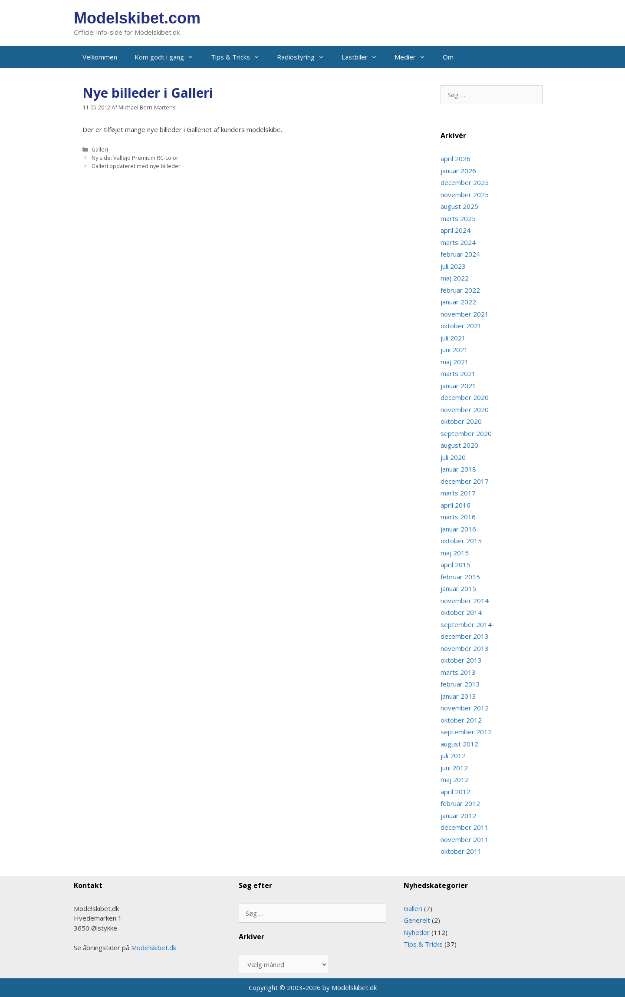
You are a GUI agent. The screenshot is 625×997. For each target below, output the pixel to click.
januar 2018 (458, 469)
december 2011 (465, 827)
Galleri (100, 149)
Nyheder (417, 932)
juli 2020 (453, 457)
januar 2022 (458, 301)
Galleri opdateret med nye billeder (136, 166)
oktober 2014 (461, 612)
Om (448, 57)
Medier (414, 57)
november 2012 (465, 707)
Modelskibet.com (137, 18)
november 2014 (465, 600)
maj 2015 (455, 552)
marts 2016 (458, 516)
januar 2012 (458, 815)
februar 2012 (460, 803)
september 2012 (466, 731)
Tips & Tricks (239, 57)
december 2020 (465, 397)
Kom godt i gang (168, 57)
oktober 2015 (461, 540)
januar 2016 (458, 529)
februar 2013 (460, 684)
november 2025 (465, 194)
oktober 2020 (461, 421)
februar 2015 (460, 576)
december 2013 (465, 636)
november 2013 (465, 648)
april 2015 (455, 564)
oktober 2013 (461, 660)
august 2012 (459, 743)
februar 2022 (460, 290)
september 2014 (466, 624)
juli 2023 (453, 266)
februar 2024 (460, 254)
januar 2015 (458, 588)
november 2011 (465, 839)
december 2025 (465, 182)
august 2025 (459, 206)
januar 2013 (458, 696)
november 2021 (465, 314)
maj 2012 (455, 779)
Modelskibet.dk (153, 947)
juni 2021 (454, 349)
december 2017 (465, 481)
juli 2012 (453, 755)
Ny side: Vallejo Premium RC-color (135, 158)
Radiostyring (305, 57)
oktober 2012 (461, 720)
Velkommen (99, 57)
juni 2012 (454, 767)
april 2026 (455, 158)
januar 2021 (458, 385)
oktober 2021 (461, 325)
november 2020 (465, 409)
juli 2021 (453, 337)
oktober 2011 (461, 851)
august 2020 (459, 445)
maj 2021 (455, 361)
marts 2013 (458, 672)
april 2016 (455, 505)
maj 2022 (455, 278)
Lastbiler (364, 57)
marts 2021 (458, 373)
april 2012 (455, 791)
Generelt (417, 920)
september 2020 (466, 433)
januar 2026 (458, 170)
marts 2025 (458, 218)
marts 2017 (458, 493)
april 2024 (455, 230)
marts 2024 (458, 242)
